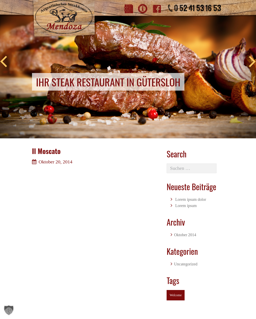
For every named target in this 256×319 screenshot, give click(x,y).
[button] (9, 310)
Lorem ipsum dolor (190, 199)
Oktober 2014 (185, 235)
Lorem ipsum (186, 205)
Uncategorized (185, 264)
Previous (3, 62)
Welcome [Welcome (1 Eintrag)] (176, 295)
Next (252, 62)
